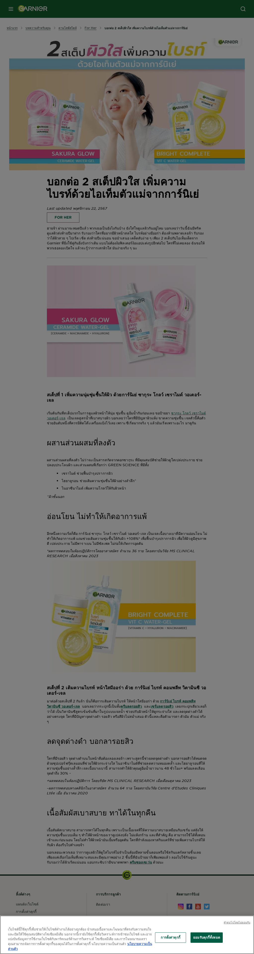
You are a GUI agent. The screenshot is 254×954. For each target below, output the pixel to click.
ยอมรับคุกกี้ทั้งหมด (206, 937)
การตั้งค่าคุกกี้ (170, 937)
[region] (127, 935)
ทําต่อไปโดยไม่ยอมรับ (237, 922)
